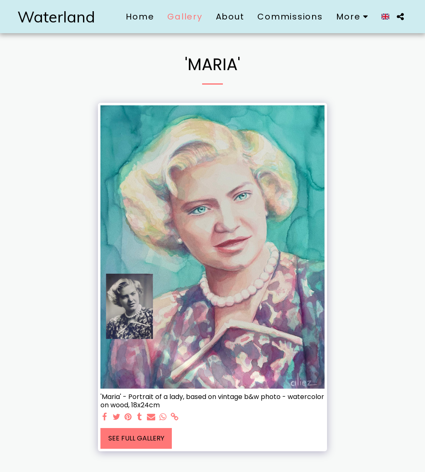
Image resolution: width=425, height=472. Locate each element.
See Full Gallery (136, 438)
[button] (400, 16)
